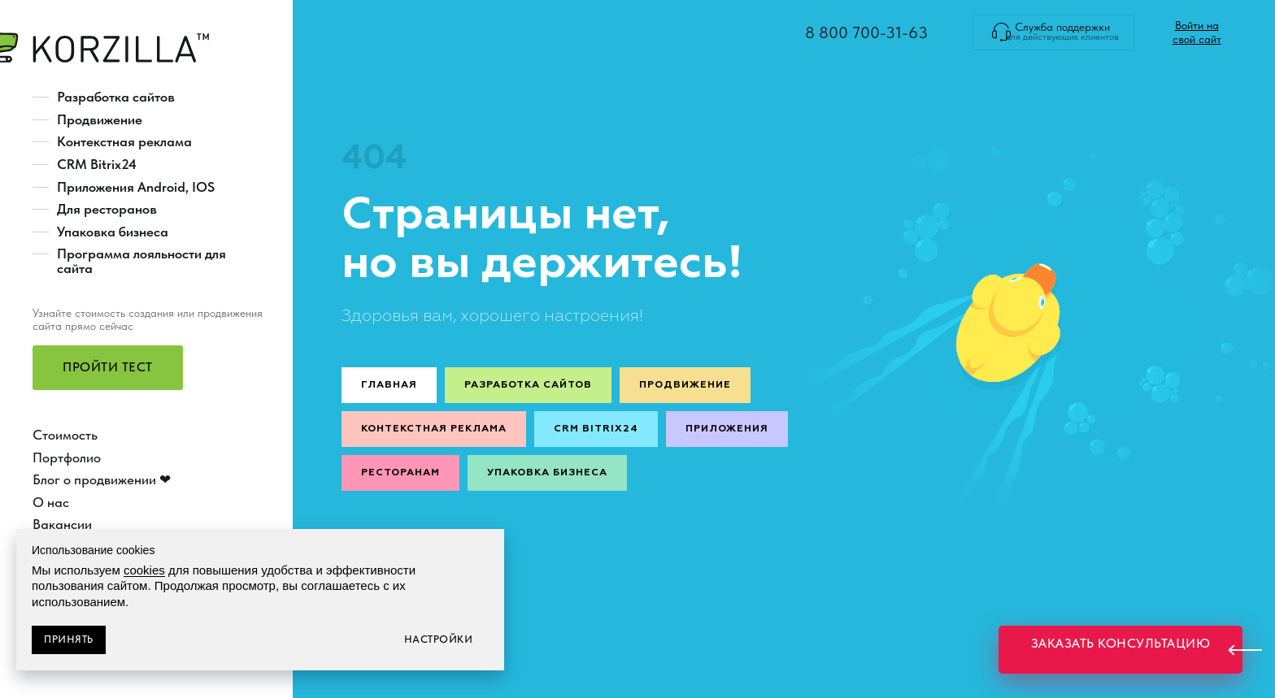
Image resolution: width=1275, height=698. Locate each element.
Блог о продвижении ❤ (102, 479)
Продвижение (99, 119)
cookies (144, 570)
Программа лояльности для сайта (141, 260)
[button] (108, 367)
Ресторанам (400, 473)
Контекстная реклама (124, 141)
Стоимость (65, 435)
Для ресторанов (107, 209)
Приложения (726, 429)
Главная (389, 385)
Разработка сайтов (116, 97)
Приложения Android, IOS (136, 187)
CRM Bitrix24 (97, 164)
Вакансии (62, 524)
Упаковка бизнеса (112, 231)
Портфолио (67, 457)
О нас (51, 502)
